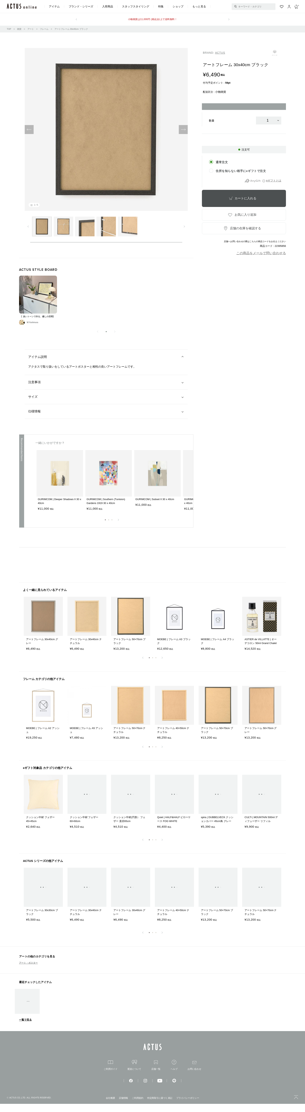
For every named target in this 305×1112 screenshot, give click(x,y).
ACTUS (220, 52)
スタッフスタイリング (135, 6)
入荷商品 (107, 6)
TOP (9, 29)
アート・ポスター (28, 970)
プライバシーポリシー (187, 1106)
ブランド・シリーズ (81, 6)
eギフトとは (273, 180)
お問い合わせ (194, 1073)
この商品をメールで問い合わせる (261, 253)
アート (30, 29)
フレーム (44, 29)
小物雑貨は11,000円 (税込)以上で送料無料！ (152, 19)
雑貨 (19, 29)
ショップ (178, 6)
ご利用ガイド (110, 1073)
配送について (134, 1073)
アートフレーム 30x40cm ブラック (71, 29)
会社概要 (110, 1106)
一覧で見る (25, 1028)
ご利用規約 (137, 1106)
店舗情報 (123, 1106)
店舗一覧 (155, 1073)
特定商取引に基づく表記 (159, 1106)
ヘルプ (174, 1073)
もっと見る (199, 6)
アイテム (54, 6)
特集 (161, 6)
